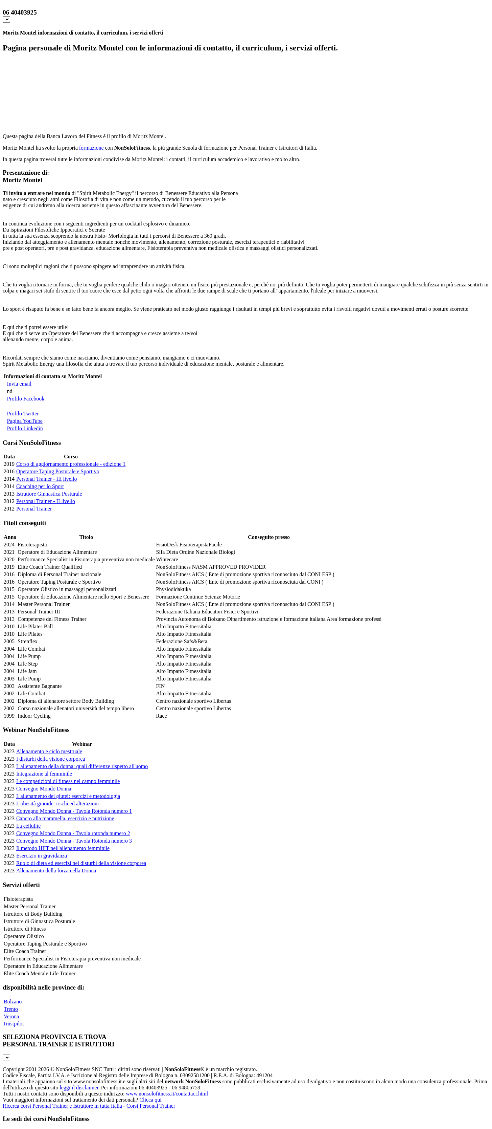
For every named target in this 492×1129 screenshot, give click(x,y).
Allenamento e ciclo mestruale (49, 751)
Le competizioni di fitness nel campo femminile (68, 781)
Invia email (19, 384)
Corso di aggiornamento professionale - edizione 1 (70, 464)
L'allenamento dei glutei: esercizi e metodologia (68, 796)
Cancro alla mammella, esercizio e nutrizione (65, 818)
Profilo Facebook (26, 398)
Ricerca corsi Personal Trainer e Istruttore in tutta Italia (62, 1106)
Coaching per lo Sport (40, 486)
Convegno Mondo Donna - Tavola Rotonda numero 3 (74, 841)
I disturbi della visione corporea (50, 759)
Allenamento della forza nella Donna (56, 870)
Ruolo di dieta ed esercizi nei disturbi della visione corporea (81, 863)
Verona (11, 1016)
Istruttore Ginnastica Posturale (49, 494)
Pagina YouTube (25, 421)
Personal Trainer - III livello (46, 479)
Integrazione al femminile (44, 774)
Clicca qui (150, 1100)
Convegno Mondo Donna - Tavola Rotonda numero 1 (74, 811)
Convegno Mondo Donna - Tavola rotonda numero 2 (73, 833)
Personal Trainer (34, 509)
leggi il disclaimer (79, 1087)
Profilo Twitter (23, 413)
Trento (11, 1009)
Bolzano (13, 1001)
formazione (91, 148)
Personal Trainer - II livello (45, 501)
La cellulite (28, 826)
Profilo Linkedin (25, 428)
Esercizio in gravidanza (41, 856)
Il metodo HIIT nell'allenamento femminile (63, 848)
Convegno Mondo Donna (43, 788)
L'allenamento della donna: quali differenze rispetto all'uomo (82, 766)
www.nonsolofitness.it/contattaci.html (167, 1094)
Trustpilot (13, 1023)
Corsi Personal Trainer (150, 1106)
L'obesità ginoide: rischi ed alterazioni (57, 803)
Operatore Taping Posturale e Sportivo (57, 471)
